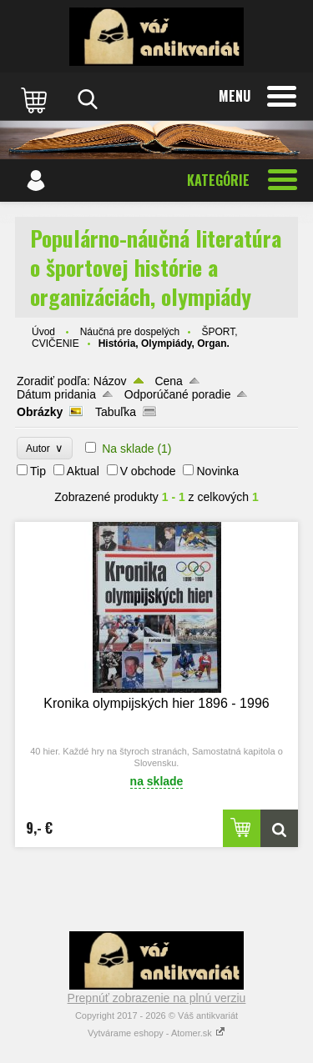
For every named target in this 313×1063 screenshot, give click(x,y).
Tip (38, 471)
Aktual (83, 471)
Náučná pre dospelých (129, 332)
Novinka (217, 471)
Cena (168, 381)
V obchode (148, 471)
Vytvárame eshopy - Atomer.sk (156, 1033)
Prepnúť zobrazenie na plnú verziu (157, 998)
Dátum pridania (56, 394)
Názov (110, 381)
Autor (44, 448)
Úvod (43, 332)
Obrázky (40, 412)
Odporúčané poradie (177, 394)
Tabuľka (115, 412)
